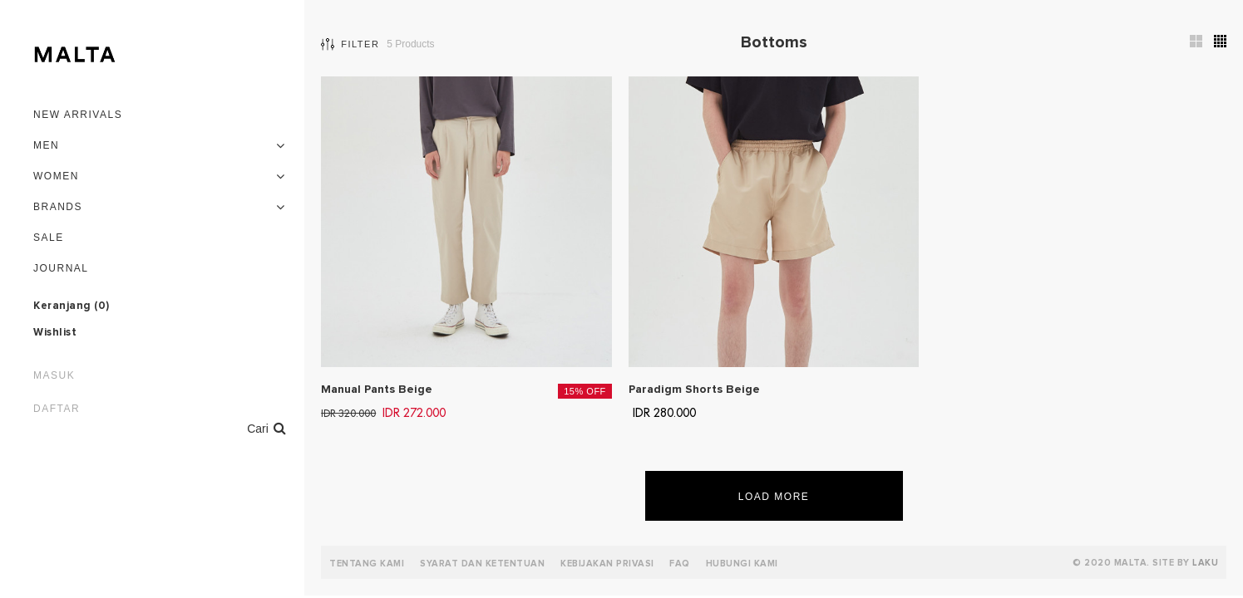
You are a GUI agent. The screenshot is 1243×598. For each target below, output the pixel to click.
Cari (266, 428)
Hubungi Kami (742, 563)
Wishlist (54, 332)
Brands (57, 207)
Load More (774, 496)
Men (46, 145)
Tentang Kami (366, 563)
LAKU (1205, 562)
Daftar (56, 408)
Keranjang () (71, 307)
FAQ (679, 563)
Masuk (54, 375)
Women (56, 176)
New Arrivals (77, 114)
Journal (61, 268)
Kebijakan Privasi (607, 563)
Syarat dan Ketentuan (482, 563)
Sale (48, 237)
